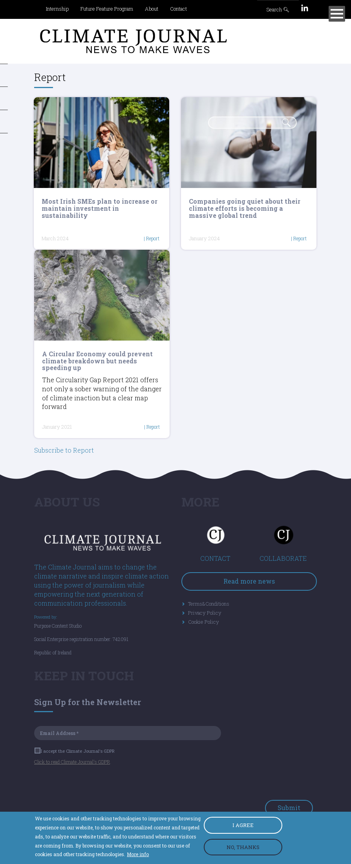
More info (138, 854)
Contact (178, 8)
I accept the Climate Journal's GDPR (75, 751)
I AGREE (243, 825)
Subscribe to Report (64, 450)
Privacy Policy (204, 612)
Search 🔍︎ (278, 9)
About (151, 8)
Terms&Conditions (208, 603)
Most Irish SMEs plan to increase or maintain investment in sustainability (99, 208)
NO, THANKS (243, 847)
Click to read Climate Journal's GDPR (72, 762)
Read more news (249, 581)
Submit (289, 807)
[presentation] (94, 784)
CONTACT (215, 558)
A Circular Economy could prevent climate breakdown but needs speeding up (97, 361)
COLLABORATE (283, 558)
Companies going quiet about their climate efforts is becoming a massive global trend (244, 208)
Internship (57, 8)
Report (152, 238)
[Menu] (337, 14)
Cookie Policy (203, 621)
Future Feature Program (106, 8)
